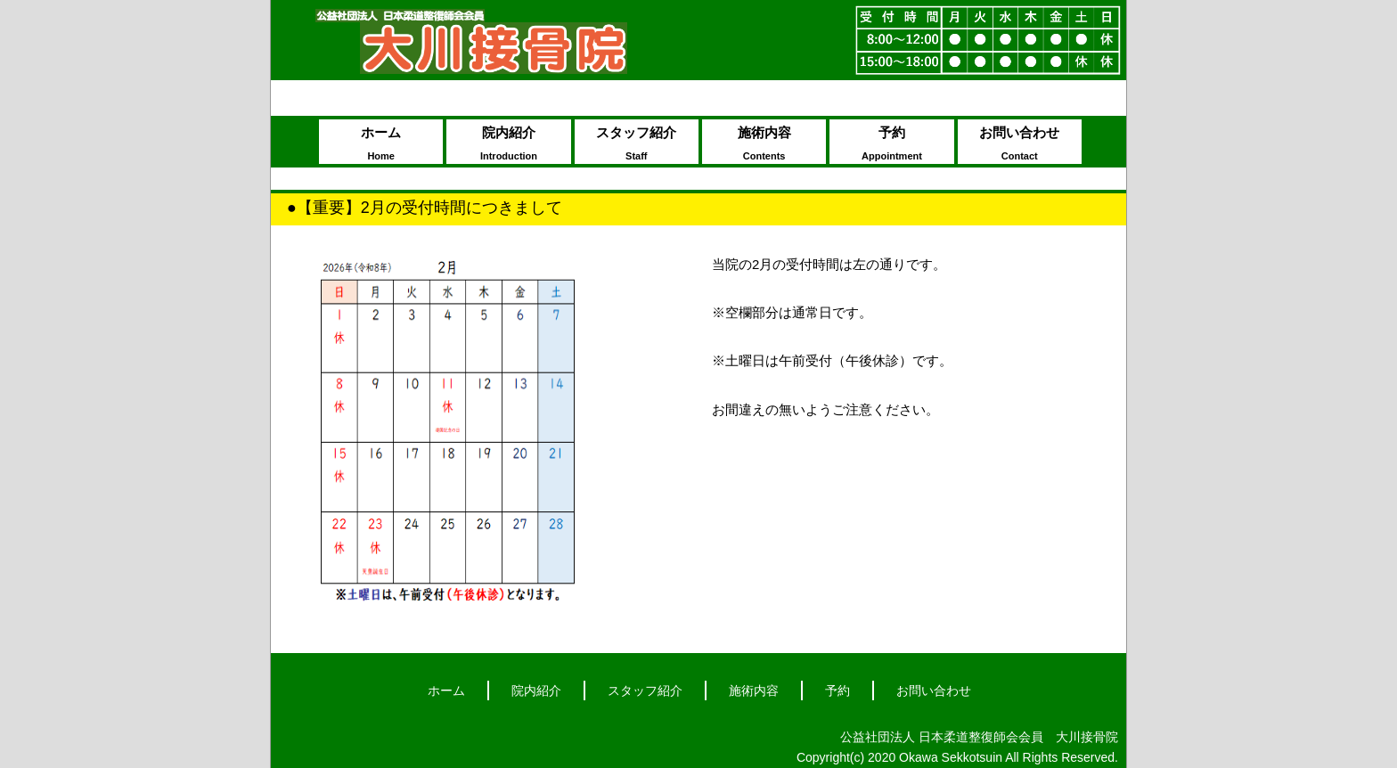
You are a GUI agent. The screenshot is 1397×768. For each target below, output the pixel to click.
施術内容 (764, 144)
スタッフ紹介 (636, 144)
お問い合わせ (1020, 144)
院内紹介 (508, 144)
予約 (891, 144)
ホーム (381, 144)
